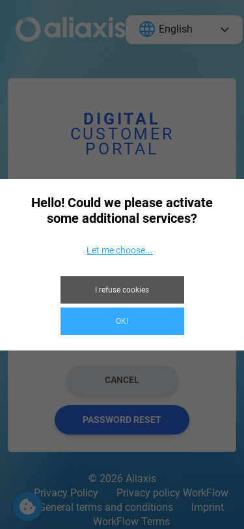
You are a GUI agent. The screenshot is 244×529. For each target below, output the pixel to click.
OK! (122, 321)
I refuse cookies (122, 289)
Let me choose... (120, 250)
